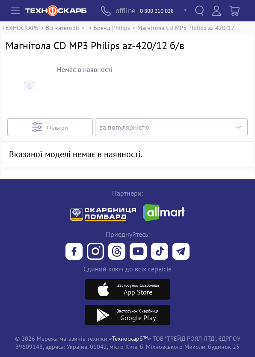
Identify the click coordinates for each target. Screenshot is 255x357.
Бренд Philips (112, 28)
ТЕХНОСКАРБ (20, 28)
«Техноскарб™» (130, 338)
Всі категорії (62, 28)
